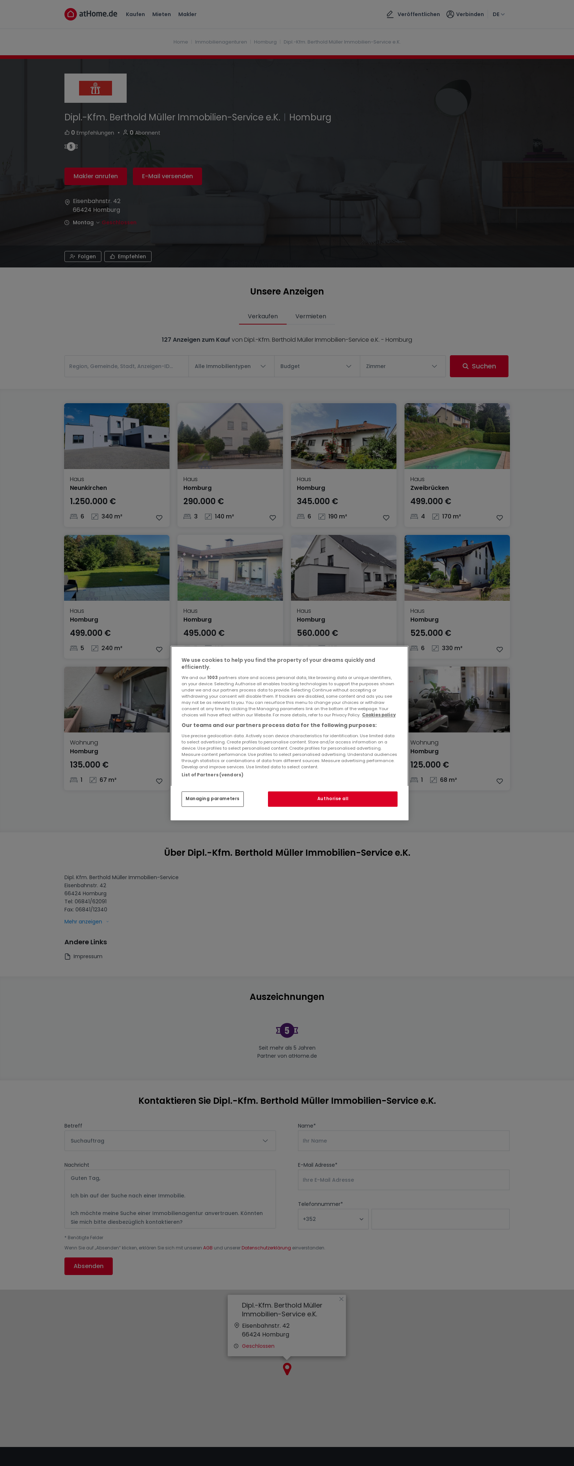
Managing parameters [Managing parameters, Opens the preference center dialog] (213, 799)
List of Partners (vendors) (212, 775)
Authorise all (332, 799)
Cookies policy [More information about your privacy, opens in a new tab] (379, 715)
